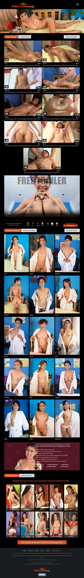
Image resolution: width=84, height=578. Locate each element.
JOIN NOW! (55, 550)
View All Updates (71, 37)
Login (47, 550)
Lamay (44, 63)
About (30, 550)
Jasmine (45, 90)
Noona (44, 144)
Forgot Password (16, 555)
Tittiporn (57, 397)
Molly (31, 439)
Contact (36, 559)
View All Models (71, 230)
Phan (25, 170)
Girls (42, 550)
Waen (5, 439)
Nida (31, 397)
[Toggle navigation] (77, 4)
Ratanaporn (58, 439)
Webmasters (52, 559)
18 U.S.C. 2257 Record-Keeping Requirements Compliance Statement (49, 555)
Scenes (36, 550)
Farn (6, 63)
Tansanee (7, 90)
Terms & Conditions (26, 555)
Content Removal (43, 559)
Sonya (44, 117)
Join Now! (70, 225)
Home (24, 550)
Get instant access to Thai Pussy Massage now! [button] (42, 542)
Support (31, 559)
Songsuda (6, 397)
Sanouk (6, 144)
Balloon (6, 117)
